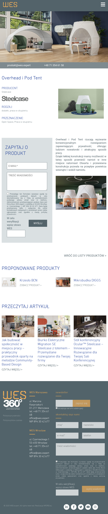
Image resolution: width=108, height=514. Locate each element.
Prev (59, 103)
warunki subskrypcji (74, 408)
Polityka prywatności (11, 416)
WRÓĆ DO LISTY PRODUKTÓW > (85, 255)
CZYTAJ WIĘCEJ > (12, 369)
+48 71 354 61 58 (54, 65)
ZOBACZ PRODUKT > (31, 285)
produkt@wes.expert (19, 65)
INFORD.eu (48, 506)
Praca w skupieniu (23, 122)
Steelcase (6, 92)
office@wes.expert (39, 418)
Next (102, 103)
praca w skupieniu (19, 111)
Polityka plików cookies (12, 420)
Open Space (7, 122)
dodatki (5, 111)
